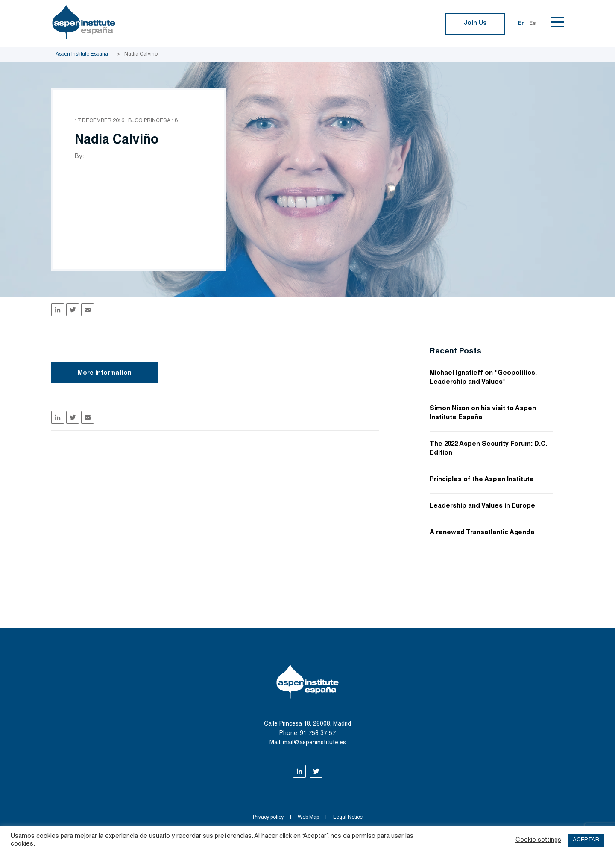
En (521, 23)
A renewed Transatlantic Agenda (482, 532)
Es (532, 23)
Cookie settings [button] (538, 840)
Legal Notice (348, 817)
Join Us (475, 23)
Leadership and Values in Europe (482, 506)
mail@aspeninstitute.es (314, 743)
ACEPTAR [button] (586, 840)
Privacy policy (268, 817)
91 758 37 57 (318, 734)
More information (105, 373)
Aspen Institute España (82, 54)
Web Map (308, 817)
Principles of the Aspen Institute (482, 479)
